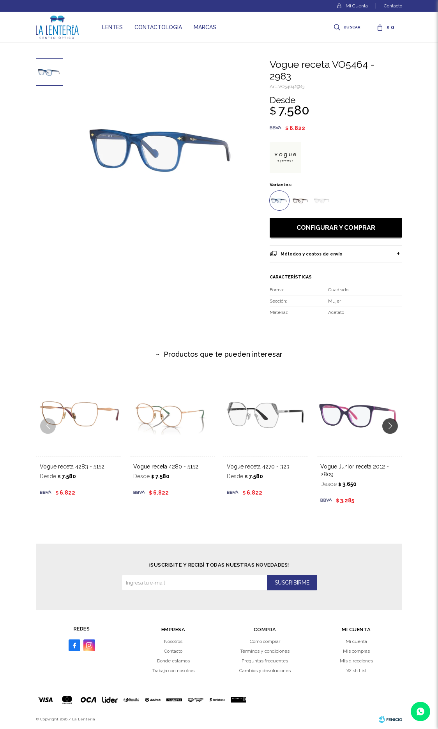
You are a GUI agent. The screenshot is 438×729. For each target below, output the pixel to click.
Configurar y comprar (336, 227)
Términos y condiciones (265, 651)
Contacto (393, 6)
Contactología (158, 27)
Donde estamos (173, 661)
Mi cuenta (356, 641)
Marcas (205, 27)
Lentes (112, 27)
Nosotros (173, 641)
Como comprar (265, 641)
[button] (393, 441)
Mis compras (356, 651)
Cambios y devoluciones (265, 670)
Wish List (356, 670)
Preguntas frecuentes (265, 661)
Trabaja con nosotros (173, 670)
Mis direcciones (356, 661)
